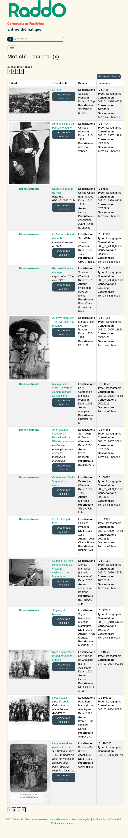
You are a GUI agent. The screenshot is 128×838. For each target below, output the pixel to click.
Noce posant (59, 697)
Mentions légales (81, 819)
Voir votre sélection (109, 76)
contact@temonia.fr (59, 819)
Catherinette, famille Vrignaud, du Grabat (63, 481)
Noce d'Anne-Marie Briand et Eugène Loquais (63, 656)
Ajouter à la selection (64, 96)
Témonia (18, 819)
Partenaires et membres (64, 823)
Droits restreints (29, 188)
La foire (56, 89)
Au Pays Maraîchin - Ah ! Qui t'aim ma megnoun (63, 322)
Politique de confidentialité (106, 819)
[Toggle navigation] (11, 48)
